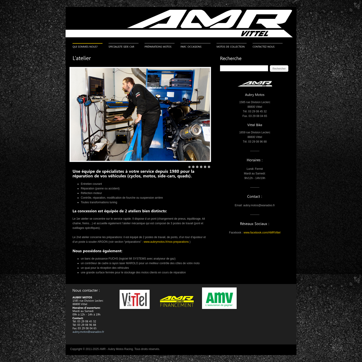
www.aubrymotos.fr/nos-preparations (166, 241)
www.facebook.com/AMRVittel (262, 232)
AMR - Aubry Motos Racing (116, 349)
